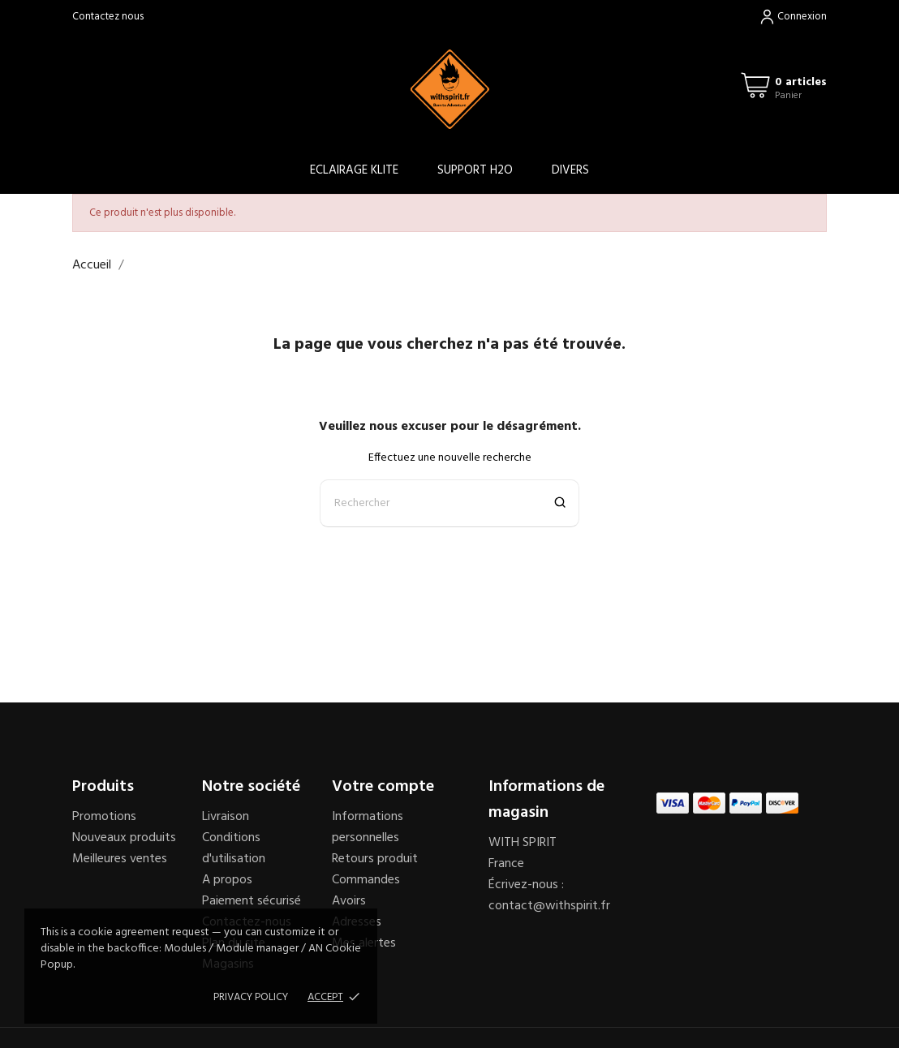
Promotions (104, 816)
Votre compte (383, 787)
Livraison (225, 816)
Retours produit (375, 859)
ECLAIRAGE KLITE (354, 170)
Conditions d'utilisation (233, 848)
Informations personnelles (367, 827)
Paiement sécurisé (251, 901)
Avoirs (349, 901)
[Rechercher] (449, 503)
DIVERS (570, 170)
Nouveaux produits (124, 837)
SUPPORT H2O (475, 170)
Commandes (366, 880)
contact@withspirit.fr (549, 906)
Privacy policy (250, 997)
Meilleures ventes (119, 859)
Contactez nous (108, 16)
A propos (227, 880)
